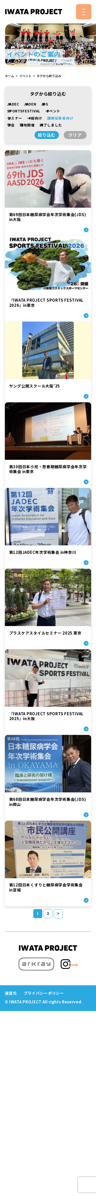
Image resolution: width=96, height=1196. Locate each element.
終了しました (51, 124)
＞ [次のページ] (58, 1083)
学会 (12, 124)
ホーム (9, 76)
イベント (25, 76)
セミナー (15, 118)
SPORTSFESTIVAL (24, 110)
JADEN (31, 104)
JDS (45, 104)
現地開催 (28, 124)
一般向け (35, 118)
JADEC (14, 104)
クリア (75, 135)
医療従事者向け (61, 118)
